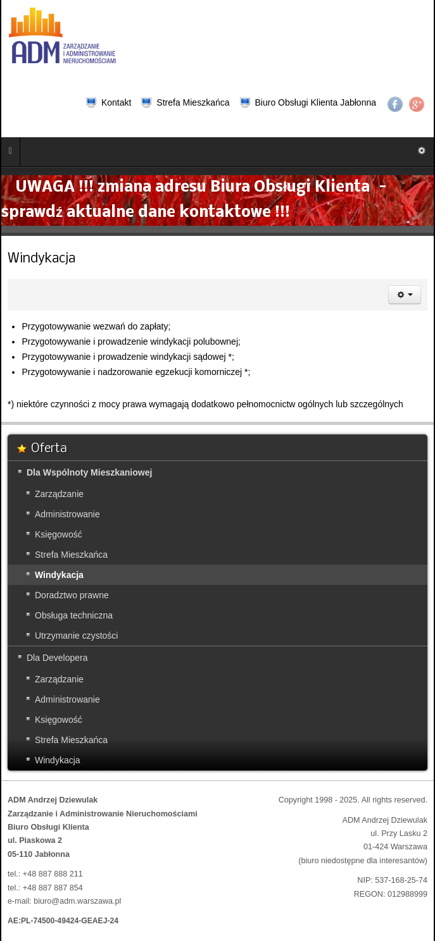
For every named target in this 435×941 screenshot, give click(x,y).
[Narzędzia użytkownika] (404, 294)
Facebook (395, 104)
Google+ (416, 104)
